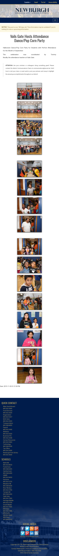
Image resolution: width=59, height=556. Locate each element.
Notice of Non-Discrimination (29, 546)
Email (36, 2)
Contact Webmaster (18, 548)
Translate (27, 2)
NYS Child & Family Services (29, 553)
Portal (43, 2)
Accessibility (53, 2)
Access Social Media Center (29, 536)
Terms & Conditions (32, 548)
